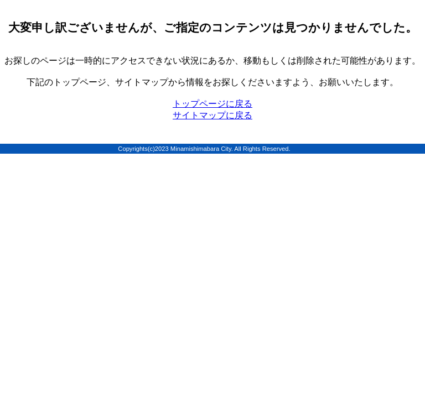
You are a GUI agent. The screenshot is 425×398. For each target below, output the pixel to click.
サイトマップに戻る (212, 115)
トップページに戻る (212, 103)
